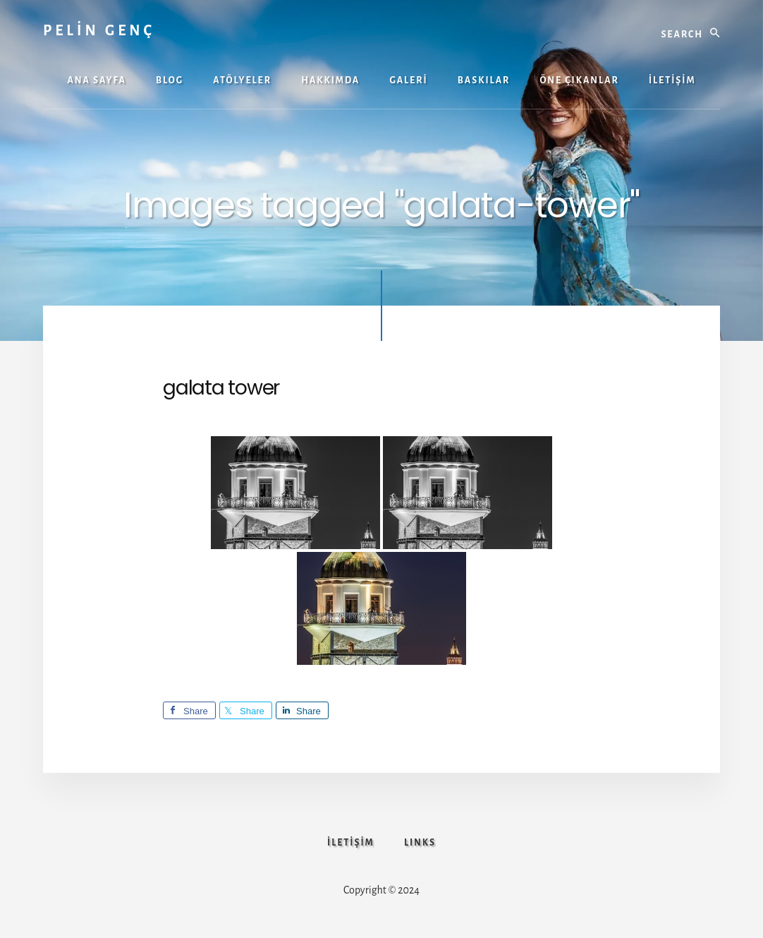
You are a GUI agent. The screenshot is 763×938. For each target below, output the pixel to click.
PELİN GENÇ (99, 30)
